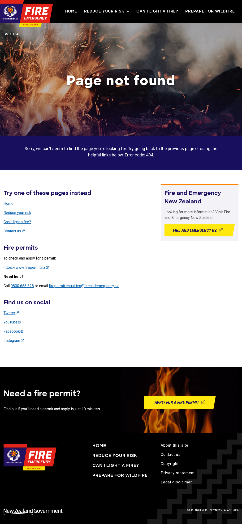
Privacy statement (178, 473)
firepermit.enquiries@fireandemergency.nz (84, 286)
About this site (174, 445)
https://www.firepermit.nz (24, 267)
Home (71, 11)
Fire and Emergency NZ (199, 230)
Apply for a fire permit (180, 402)
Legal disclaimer (176, 482)
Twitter (9, 313)
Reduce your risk (106, 11)
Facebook (12, 331)
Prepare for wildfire (210, 11)
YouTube (10, 322)
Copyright (170, 463)
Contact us (12, 231)
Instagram (12, 340)
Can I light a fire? (157, 11)
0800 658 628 (22, 286)
